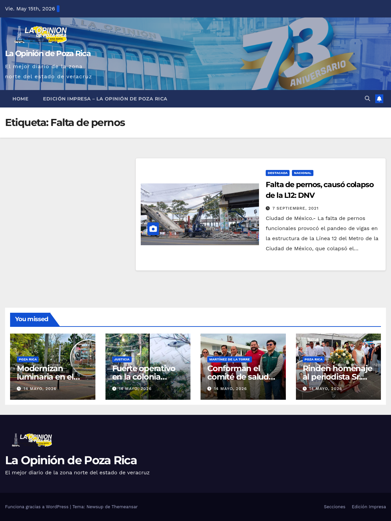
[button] (367, 98)
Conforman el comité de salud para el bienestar (239, 376)
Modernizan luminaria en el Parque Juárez (45, 376)
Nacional (302, 173)
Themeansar (125, 506)
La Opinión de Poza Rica (47, 53)
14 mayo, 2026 (40, 388)
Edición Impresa (369, 506)
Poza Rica (28, 359)
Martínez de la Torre (229, 359)
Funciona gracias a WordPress (37, 506)
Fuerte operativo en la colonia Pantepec (143, 376)
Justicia (122, 359)
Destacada (278, 173)
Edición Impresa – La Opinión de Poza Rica (105, 99)
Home (20, 99)
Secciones (334, 506)
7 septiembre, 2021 (295, 208)
